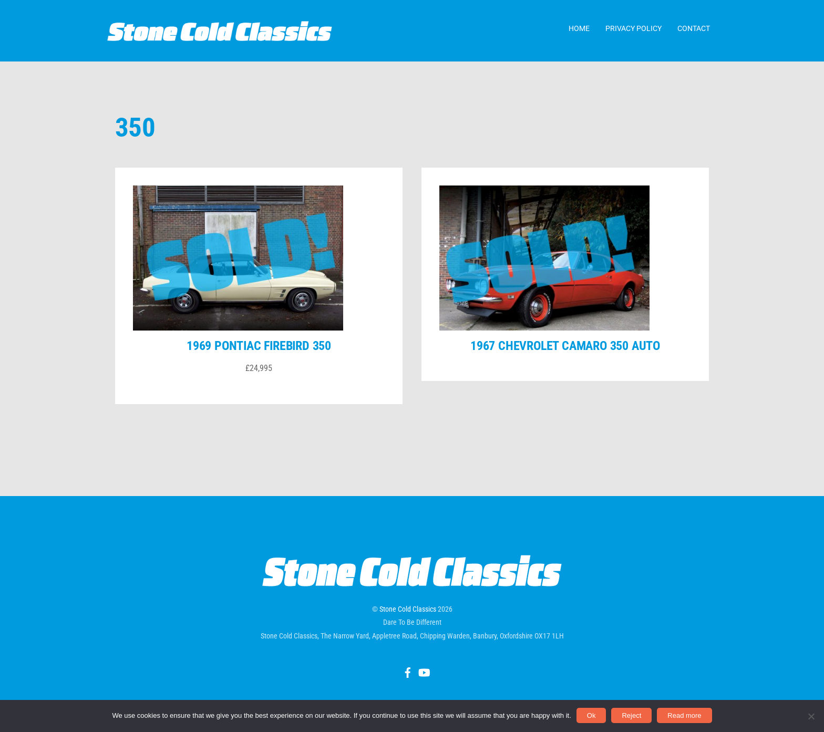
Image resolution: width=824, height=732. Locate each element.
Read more (684, 715)
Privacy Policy (633, 31)
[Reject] (811, 716)
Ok (591, 715)
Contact (693, 31)
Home (579, 31)
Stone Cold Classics (407, 618)
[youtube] (423, 680)
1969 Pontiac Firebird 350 (259, 355)
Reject (631, 715)
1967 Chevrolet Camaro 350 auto (565, 355)
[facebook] (407, 680)
